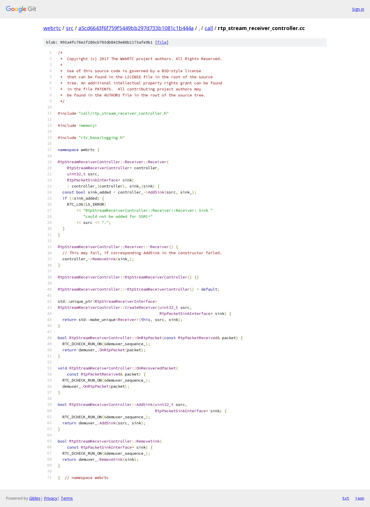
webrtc (52, 28)
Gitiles (34, 498)
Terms (67, 498)
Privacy (50, 498)
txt (345, 498)
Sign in (358, 9)
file (161, 42)
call (209, 28)
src (69, 28)
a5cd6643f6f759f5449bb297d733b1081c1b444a (136, 28)
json (359, 498)
